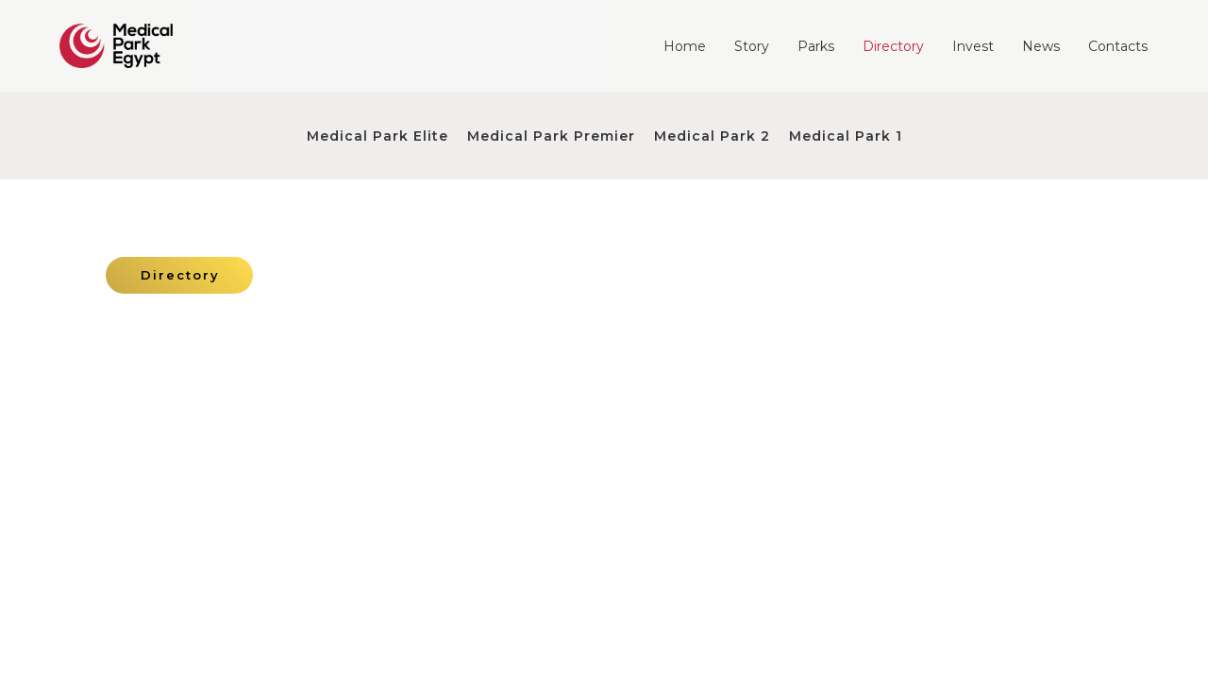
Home (684, 46)
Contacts (1118, 46)
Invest (973, 46)
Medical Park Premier (551, 136)
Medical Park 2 (712, 136)
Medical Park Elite (377, 136)
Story (751, 46)
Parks (815, 46)
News (1041, 46)
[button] (179, 275)
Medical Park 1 (845, 136)
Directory (893, 46)
